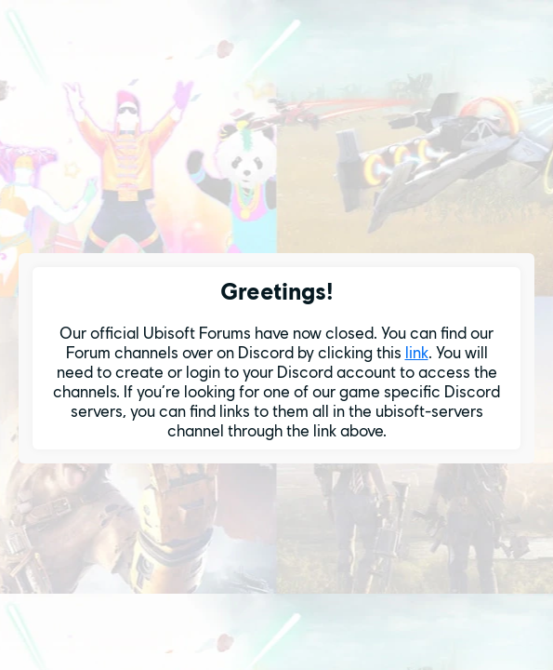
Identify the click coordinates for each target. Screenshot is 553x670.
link (416, 352)
